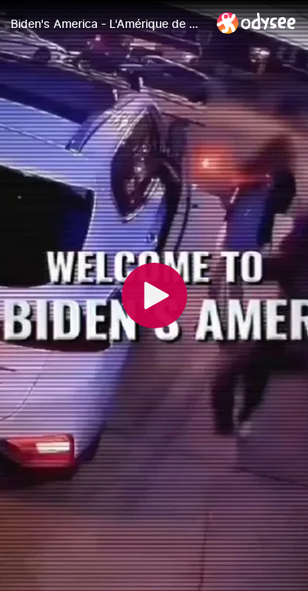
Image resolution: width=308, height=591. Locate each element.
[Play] (154, 295)
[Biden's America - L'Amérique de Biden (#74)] (107, 24)
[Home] (256, 22)
